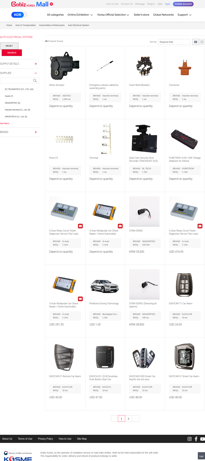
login (167, 3)
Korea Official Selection (113, 14)
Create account (183, 3)
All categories (55, 14)
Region (151, 3)
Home (9, 25)
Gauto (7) (9, 96)
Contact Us (127, 3)
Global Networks (163, 14)
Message (140, 3)
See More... (5, 123)
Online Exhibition (81, 14)
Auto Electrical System (78, 25)
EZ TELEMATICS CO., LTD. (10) (19, 89)
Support (185, 14)
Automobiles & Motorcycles (52, 25)
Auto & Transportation (25, 25)
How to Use (112, 3)
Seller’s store (141, 14)
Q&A (160, 3)
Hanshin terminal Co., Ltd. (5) (17, 109)
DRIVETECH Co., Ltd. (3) (16, 116)
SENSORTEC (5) (12, 103)
